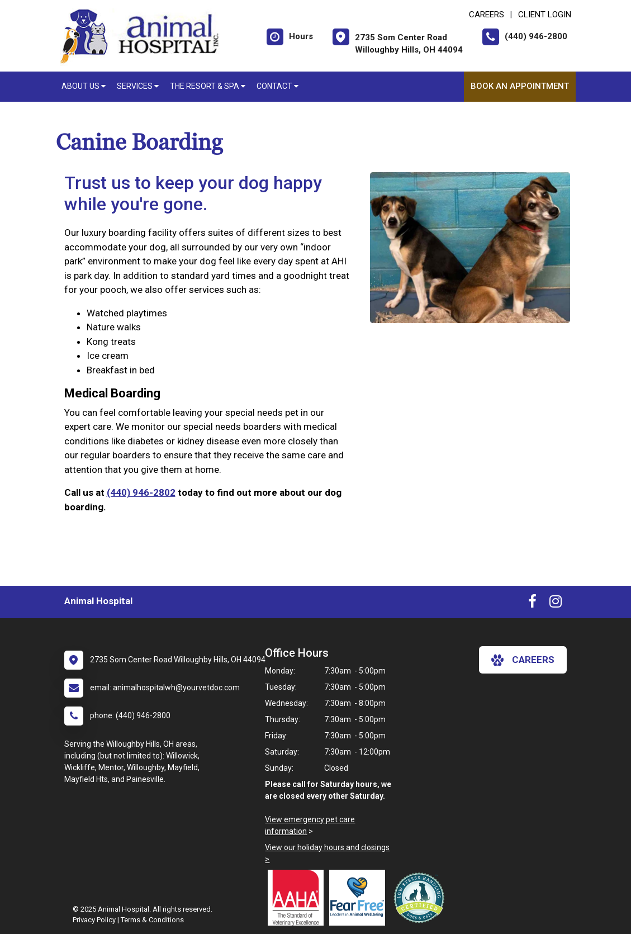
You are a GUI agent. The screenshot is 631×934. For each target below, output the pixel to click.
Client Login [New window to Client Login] (544, 15)
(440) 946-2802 (141, 492)
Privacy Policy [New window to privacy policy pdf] (94, 920)
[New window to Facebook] (532, 603)
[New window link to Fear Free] (360, 898)
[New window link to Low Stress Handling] (421, 898)
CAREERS (486, 15)
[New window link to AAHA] (298, 898)
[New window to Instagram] (555, 603)
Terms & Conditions (152, 920)
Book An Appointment (520, 86)
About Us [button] (83, 86)
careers (522, 660)
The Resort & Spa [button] (207, 86)
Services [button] (138, 86)
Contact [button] (277, 86)
